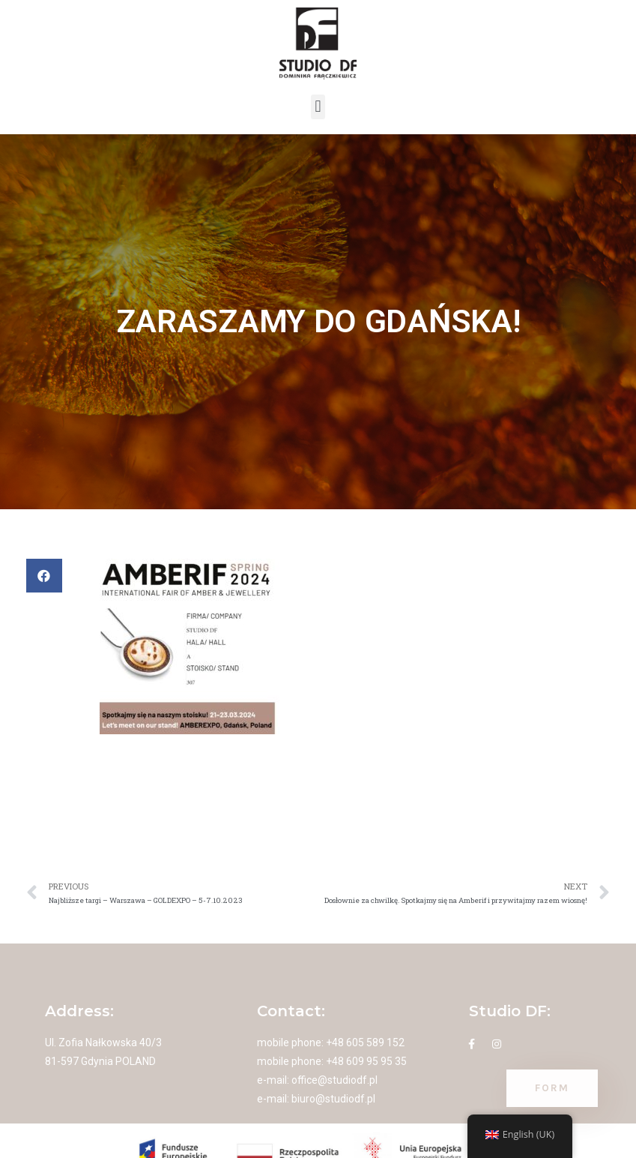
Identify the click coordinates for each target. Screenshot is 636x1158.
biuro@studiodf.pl (333, 1099)
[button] (318, 106)
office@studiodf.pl (334, 1080)
